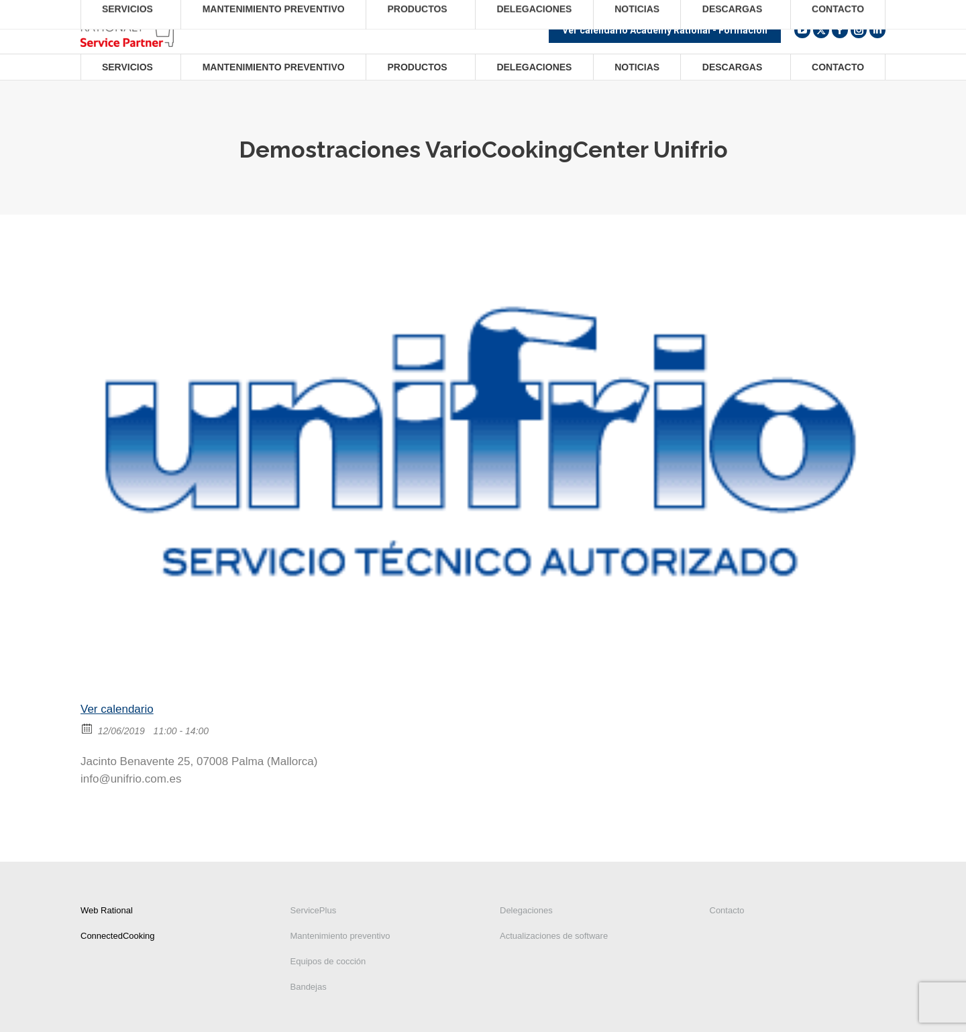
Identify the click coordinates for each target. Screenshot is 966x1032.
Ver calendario (117, 709)
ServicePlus (313, 910)
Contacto (727, 910)
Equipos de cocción (328, 961)
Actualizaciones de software (554, 936)
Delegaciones (526, 910)
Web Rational (106, 910)
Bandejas (308, 987)
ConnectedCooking (117, 936)
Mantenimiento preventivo (340, 936)
